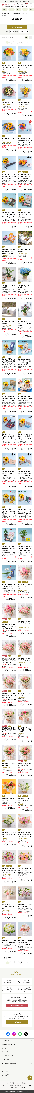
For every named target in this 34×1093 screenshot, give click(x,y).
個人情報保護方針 (23, 1083)
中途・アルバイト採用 (20, 1087)
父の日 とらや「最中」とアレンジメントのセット (25, 214)
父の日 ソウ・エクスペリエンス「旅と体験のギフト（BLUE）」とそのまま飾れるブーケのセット (25, 438)
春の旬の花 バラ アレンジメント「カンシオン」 (25, 623)
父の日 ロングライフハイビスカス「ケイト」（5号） (25, 323)
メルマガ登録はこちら (17, 1022)
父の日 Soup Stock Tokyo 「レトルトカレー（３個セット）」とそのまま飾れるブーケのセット (24, 362)
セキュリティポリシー (8, 1085)
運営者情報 (15, 1083)
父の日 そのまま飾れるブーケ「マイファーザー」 (25, 67)
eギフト (11, 9)
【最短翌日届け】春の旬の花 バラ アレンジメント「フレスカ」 (9, 695)
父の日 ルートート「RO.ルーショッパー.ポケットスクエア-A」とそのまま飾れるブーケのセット (8, 438)
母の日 (18, 9)
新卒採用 (11, 1087)
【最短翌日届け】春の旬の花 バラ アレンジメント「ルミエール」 (9, 626)
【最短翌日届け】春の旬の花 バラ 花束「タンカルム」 (25, 765)
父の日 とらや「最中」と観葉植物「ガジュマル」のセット (9, 548)
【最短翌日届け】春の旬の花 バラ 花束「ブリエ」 (9, 730)
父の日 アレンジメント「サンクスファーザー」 (9, 67)
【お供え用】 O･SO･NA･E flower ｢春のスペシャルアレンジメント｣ (9, 870)
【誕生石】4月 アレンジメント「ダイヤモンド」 (8, 906)
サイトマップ (27, 1085)
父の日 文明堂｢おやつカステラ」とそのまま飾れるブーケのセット (8, 511)
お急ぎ (25, 9)
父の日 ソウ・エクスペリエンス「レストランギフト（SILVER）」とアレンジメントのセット (25, 178)
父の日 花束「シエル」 (9, 103)
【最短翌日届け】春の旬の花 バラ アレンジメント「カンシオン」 (9, 660)
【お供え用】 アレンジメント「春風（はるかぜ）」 (25, 800)
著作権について (19, 1085)
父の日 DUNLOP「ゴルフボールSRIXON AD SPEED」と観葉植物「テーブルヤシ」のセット (25, 550)
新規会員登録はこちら (17, 1005)
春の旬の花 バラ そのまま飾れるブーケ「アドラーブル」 (25, 730)
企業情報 (8, 1083)
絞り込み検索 (17, 27)
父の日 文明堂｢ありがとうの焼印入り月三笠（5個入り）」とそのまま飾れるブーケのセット (9, 362)
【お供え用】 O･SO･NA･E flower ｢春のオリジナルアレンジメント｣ (25, 834)
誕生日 (4, 9)
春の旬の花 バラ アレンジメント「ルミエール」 (25, 586)
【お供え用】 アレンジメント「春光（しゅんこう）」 (9, 834)
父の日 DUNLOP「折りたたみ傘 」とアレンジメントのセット (9, 176)
